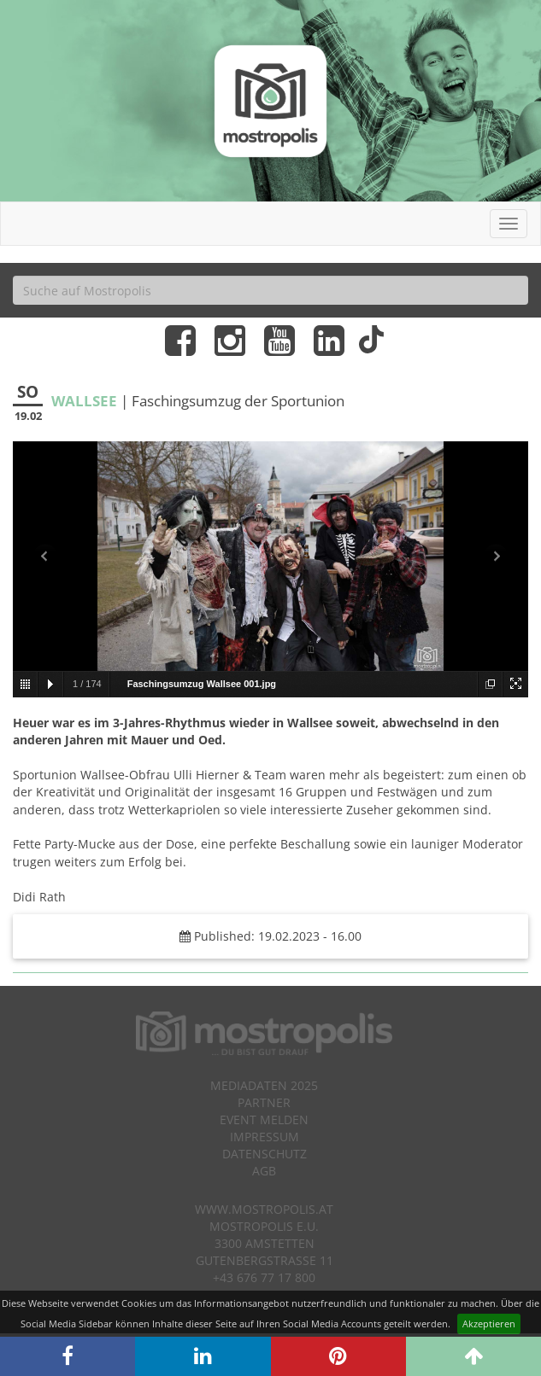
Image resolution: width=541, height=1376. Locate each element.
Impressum (264, 1136)
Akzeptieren (488, 1323)
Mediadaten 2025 (264, 1085)
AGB (264, 1171)
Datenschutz (264, 1154)
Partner (264, 1102)
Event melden (264, 1119)
